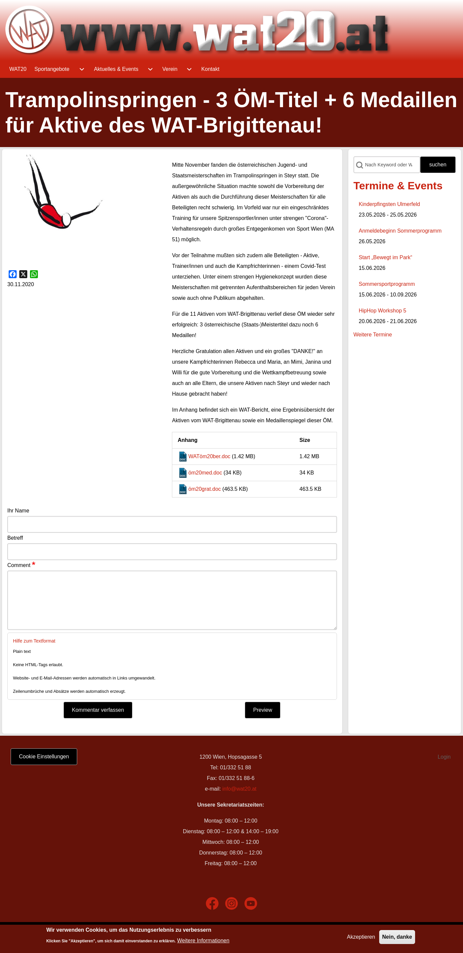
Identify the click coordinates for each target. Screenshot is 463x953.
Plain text (22, 651)
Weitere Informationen (203, 940)
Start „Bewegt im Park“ (385, 257)
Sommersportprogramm (387, 284)
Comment (18, 565)
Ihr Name (18, 510)
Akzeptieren (361, 937)
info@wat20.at (239, 789)
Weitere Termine (373, 334)
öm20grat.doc (204, 489)
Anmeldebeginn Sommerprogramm (400, 231)
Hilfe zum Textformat (34, 641)
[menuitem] (18, 69)
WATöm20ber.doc (209, 456)
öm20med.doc (205, 473)
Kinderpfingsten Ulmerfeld (389, 204)
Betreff (15, 538)
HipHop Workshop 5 (382, 310)
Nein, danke (397, 937)
